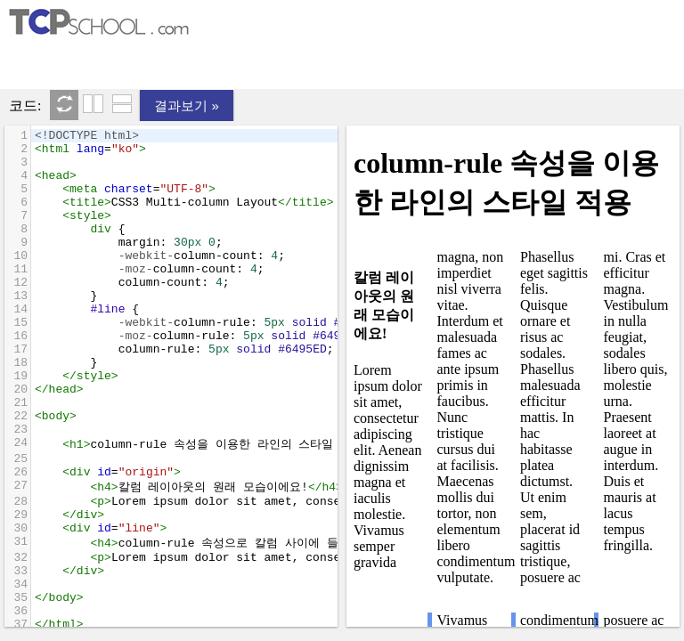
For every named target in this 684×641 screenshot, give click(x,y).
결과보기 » (186, 105)
